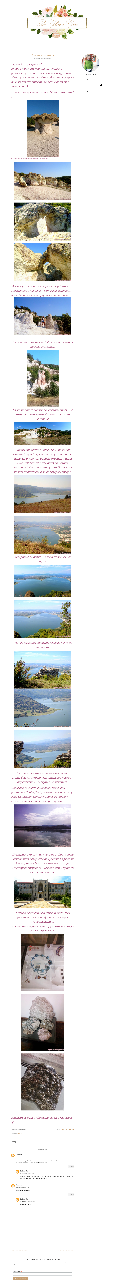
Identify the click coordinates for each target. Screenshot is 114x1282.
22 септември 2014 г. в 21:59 (27, 1201)
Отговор (71, 1166)
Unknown (19, 1155)
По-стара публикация (65, 1250)
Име (14, 1264)
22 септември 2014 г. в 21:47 (23, 1187)
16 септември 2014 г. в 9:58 (22, 1157)
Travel (20, 1133)
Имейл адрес (17, 1271)
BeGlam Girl (24, 1171)
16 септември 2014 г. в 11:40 (27, 1173)
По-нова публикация (19, 1250)
